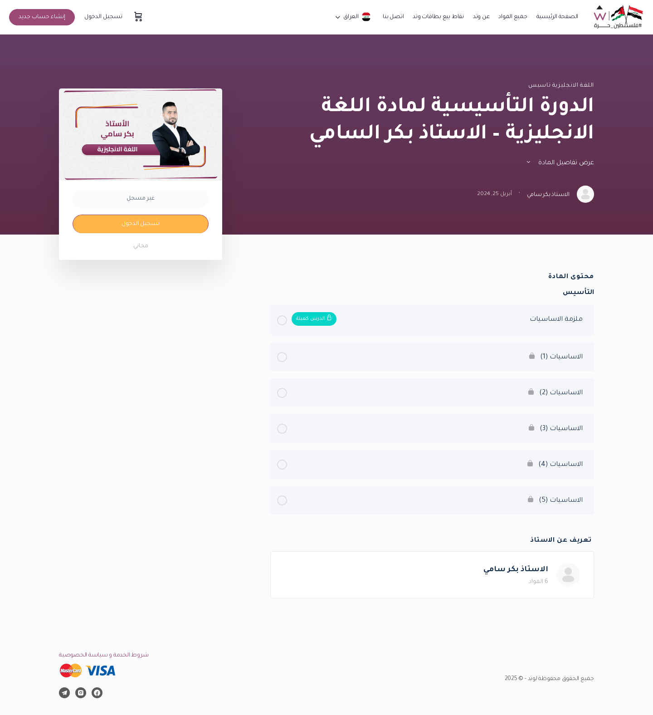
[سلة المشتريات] (137, 17)
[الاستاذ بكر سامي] (568, 575)
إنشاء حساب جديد (42, 17)
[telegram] (64, 693)
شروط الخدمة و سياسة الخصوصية (103, 655)
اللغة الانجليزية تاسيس (561, 86)
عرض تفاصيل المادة (559, 163)
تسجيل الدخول (103, 17)
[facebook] (97, 693)
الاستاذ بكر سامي (515, 570)
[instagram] (80, 693)
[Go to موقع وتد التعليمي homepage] (618, 18)
